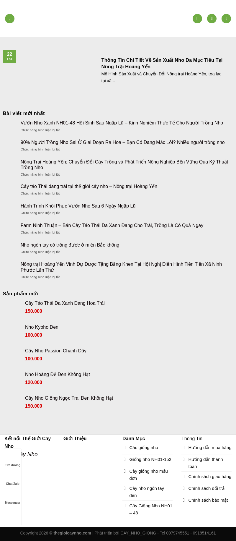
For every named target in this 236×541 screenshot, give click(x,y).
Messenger (12, 497)
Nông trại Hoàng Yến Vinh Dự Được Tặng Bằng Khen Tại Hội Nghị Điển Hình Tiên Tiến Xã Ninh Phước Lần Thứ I (121, 267)
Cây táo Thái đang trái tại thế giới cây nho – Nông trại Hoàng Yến (89, 186)
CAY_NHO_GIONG (138, 533)
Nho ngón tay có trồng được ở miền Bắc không (70, 244)
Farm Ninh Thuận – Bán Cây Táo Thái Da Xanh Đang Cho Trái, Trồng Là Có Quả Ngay (112, 225)
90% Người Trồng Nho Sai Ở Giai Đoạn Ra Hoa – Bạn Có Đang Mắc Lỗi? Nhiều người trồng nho (123, 142)
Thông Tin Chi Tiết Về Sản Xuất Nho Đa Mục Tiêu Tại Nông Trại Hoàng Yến (162, 63)
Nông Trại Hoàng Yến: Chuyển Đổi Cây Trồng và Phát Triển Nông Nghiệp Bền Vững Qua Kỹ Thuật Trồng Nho (124, 164)
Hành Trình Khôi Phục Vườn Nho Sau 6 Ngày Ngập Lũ (78, 205)
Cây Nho (27, 454)
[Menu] (9, 19)
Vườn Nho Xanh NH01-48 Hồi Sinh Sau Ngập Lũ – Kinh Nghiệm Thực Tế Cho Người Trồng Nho (122, 122)
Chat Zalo (12, 478)
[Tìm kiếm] (197, 19)
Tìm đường (12, 459)
